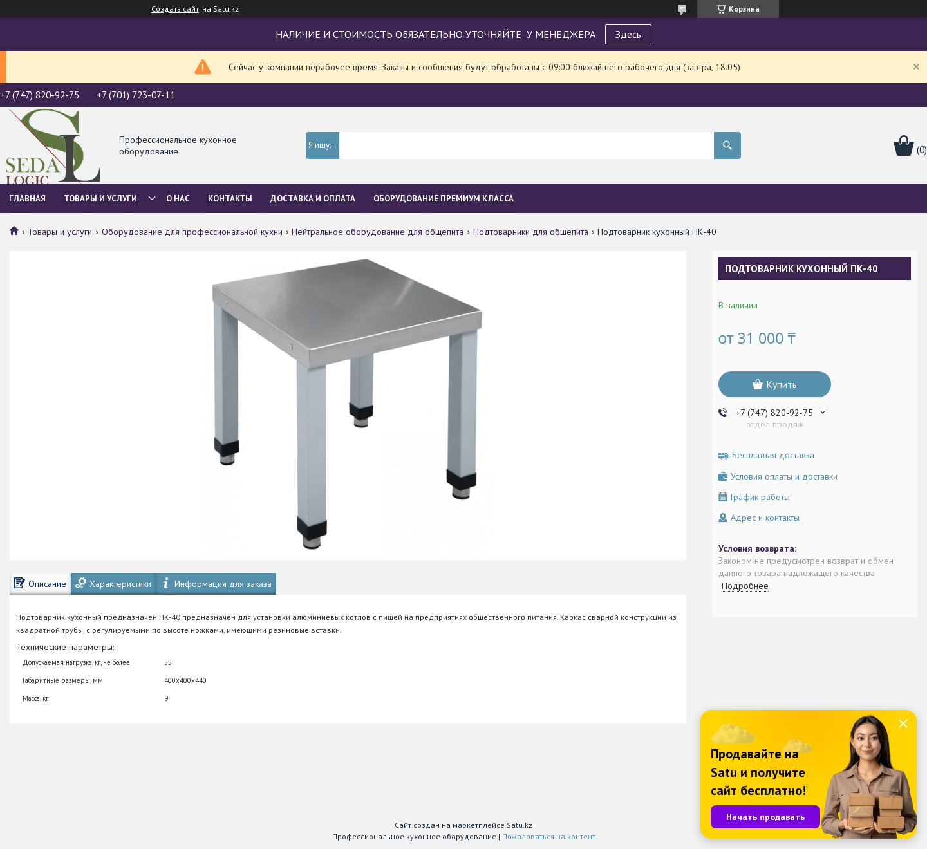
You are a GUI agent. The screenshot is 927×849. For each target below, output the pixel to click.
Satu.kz (519, 825)
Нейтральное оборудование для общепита (378, 232)
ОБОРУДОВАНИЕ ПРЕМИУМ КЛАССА (443, 198)
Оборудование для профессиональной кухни (192, 232)
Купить (781, 384)
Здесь (628, 34)
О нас (178, 198)
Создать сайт (175, 9)
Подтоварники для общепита (530, 232)
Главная (27, 198)
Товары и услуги (100, 198)
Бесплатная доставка (773, 455)
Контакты (230, 198)
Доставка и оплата (312, 198)
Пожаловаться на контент (548, 836)
